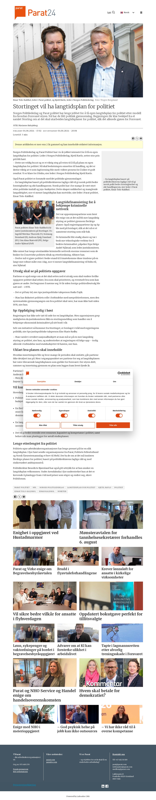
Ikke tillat (43, 425)
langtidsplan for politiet (81, 488)
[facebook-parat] (106, 786)
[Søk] (111, 13)
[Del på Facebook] (133, 138)
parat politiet (22, 488)
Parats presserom (20, 769)
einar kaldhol (46, 491)
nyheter (62, 491)
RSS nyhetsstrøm (20, 772)
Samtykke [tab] (41, 381)
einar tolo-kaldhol (25, 491)
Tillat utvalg (78, 425)
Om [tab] (114, 381)
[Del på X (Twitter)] (137, 138)
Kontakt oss (118, 754)
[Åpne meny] (141, 12)
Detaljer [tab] (78, 381)
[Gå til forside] (43, 12)
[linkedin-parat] (103, 786)
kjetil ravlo (104, 488)
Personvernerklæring (24, 785)
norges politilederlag (51, 488)
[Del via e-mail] (141, 138)
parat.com (50, 760)
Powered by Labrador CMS (78, 796)
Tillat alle (113, 425)
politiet (118, 488)
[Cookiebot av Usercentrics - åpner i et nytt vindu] (119, 373)
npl (34, 488)
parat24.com (51, 762)
